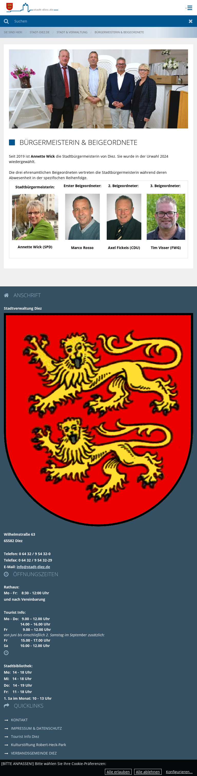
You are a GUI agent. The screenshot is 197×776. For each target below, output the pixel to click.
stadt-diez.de (40, 32)
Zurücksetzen (190, 21)
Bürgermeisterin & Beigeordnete (119, 32)
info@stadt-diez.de (33, 566)
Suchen (6, 21)
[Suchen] (98, 21)
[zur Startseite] (32, 7)
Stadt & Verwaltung (72, 32)
